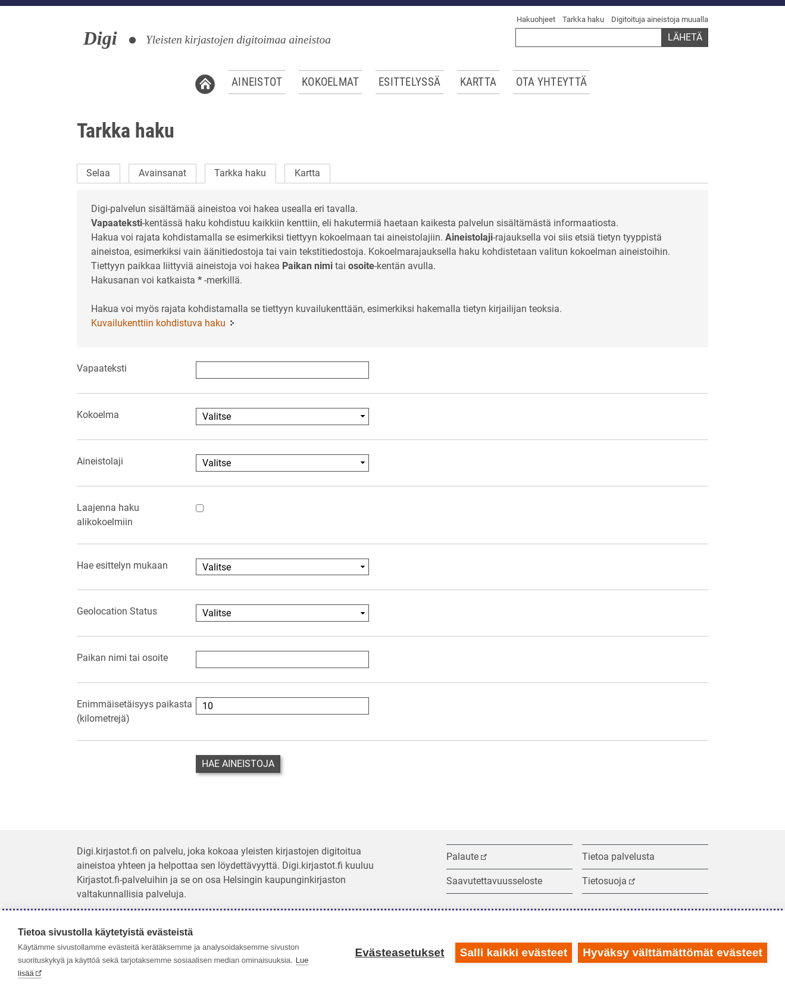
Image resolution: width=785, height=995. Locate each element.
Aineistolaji (100, 461)
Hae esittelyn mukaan (122, 565)
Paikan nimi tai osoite (122, 657)
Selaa (98, 173)
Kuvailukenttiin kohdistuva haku (158, 323)
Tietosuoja (604, 881)
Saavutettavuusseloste (494, 881)
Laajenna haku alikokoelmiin (108, 515)
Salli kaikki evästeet (514, 952)
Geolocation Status (117, 611)
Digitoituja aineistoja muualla (659, 19)
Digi (100, 38)
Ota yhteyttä (551, 82)
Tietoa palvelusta (618, 856)
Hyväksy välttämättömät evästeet (672, 952)
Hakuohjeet (536, 19)
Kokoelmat (330, 82)
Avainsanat (162, 173)
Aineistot (257, 82)
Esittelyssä (409, 82)
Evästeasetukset (399, 952)
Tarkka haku (583, 19)
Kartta (478, 82)
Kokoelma (98, 414)
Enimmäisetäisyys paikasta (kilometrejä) (134, 711)
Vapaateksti (102, 368)
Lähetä (685, 37)
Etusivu (205, 82)
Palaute (462, 856)
